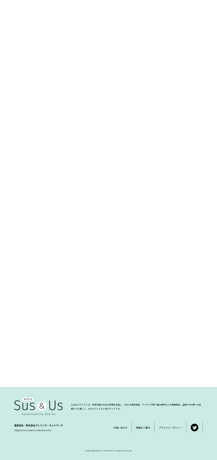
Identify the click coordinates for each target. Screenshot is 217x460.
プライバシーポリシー (170, 427)
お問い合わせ (120, 427)
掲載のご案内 (143, 427)
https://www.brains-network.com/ (33, 430)
